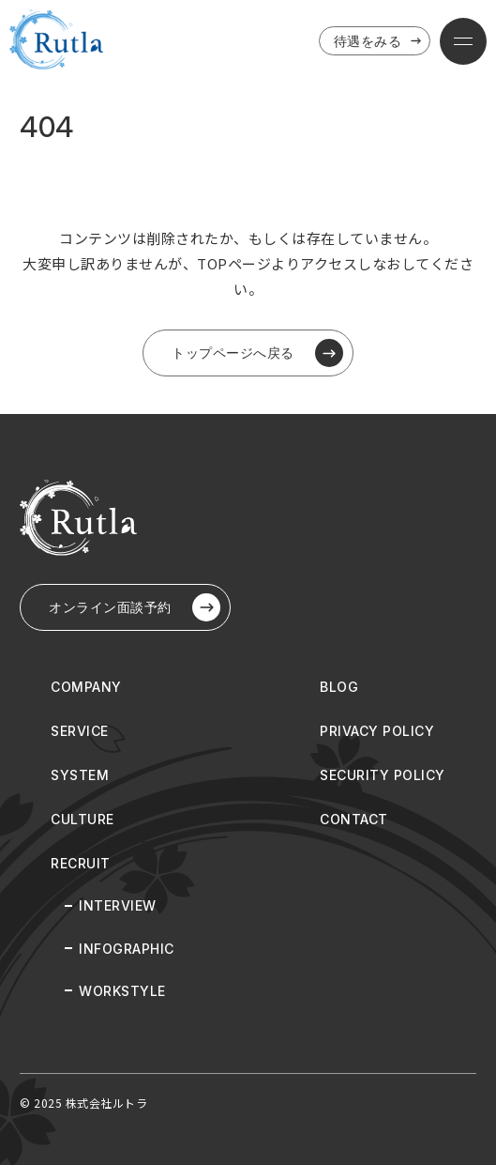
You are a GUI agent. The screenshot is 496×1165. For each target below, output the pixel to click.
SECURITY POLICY (382, 775)
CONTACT (354, 819)
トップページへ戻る (257, 353)
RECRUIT (81, 863)
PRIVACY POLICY (377, 731)
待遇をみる (380, 41)
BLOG (339, 687)
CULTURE (82, 819)
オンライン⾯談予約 (134, 607)
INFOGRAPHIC (126, 949)
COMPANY (86, 687)
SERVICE (80, 731)
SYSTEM (80, 775)
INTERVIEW (118, 905)
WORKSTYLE (122, 991)
